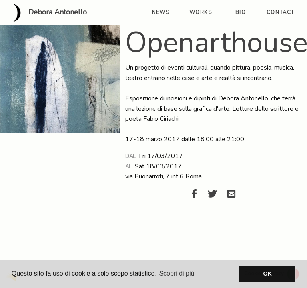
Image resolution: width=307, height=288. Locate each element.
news (160, 12)
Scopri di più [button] (176, 273)
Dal (130, 156)
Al (128, 166)
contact (281, 12)
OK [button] (267, 273)
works (200, 12)
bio (240, 12)
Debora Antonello (46, 13)
